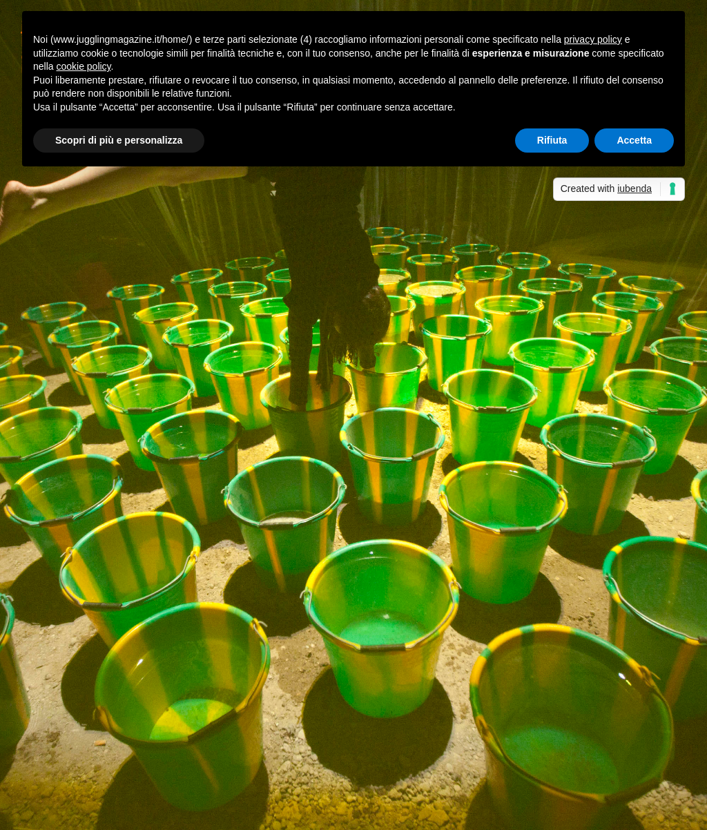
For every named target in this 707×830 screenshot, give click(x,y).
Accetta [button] (634, 140)
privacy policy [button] (593, 39)
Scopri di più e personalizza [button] (118, 140)
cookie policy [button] (83, 66)
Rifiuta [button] (552, 140)
